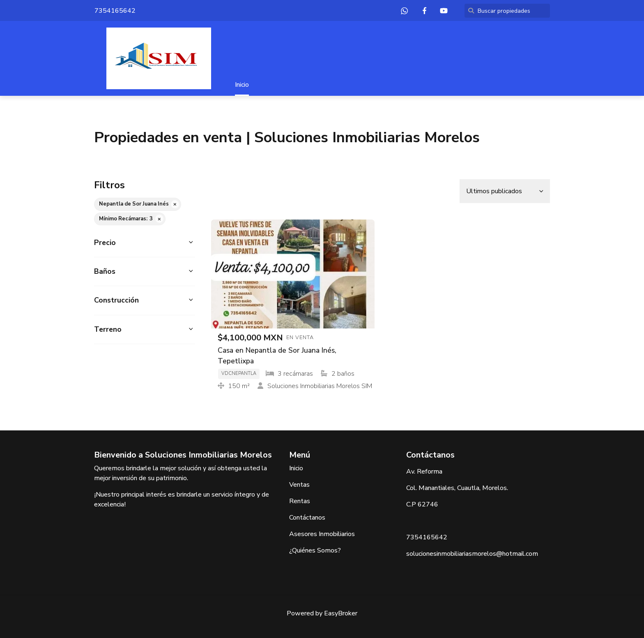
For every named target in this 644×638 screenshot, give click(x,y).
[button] (144, 243)
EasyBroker (340, 613)
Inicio (242, 84)
